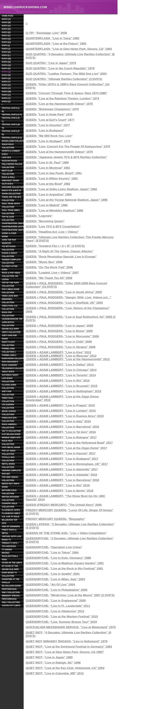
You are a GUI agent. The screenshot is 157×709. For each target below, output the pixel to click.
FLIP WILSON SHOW (11, 434)
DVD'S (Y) (6, 98)
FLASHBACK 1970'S (11, 510)
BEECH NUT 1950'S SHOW (10, 485)
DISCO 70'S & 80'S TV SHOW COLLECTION (11, 192)
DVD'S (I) (6, 45)
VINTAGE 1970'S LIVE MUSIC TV (11, 538)
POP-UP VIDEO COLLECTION (8, 452)
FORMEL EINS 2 (9, 355)
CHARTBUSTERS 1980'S (12, 230)
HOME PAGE (7, 16)
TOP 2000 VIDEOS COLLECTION (10, 479)
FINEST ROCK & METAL (9, 531)
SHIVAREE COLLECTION (12, 187)
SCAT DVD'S (7, 184)
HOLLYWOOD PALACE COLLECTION (12, 166)
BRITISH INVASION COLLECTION (10, 498)
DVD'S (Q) (6, 72)
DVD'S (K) (6, 52)
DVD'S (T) (6, 82)
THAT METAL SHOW (11, 447)
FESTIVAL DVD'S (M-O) (11, 126)
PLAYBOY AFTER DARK (10, 268)
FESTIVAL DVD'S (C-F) (12, 115)
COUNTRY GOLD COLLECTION (9, 505)
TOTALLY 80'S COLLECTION (8, 459)
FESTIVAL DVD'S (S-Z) (12, 138)
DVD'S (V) (6, 88)
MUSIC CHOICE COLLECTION (9, 413)
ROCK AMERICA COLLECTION (9, 426)
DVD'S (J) (6, 49)
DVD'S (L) (6, 55)
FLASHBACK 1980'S (11, 513)
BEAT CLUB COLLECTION (8, 172)
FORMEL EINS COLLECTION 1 (9, 350)
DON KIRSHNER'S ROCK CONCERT (10, 363)
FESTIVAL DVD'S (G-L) (11, 119)
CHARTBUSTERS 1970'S (12, 227)
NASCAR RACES (9, 161)
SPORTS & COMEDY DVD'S (11, 152)
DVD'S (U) (6, 85)
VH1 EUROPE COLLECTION (8, 406)
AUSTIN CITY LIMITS (11, 606)
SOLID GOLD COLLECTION (8, 146)
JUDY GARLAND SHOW (9, 337)
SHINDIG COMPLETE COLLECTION (11, 261)
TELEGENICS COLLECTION (12, 368)
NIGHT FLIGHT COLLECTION (8, 343)
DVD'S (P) (6, 68)
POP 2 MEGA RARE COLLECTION (10, 291)
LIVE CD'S (6, 157)
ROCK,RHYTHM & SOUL (10, 558)
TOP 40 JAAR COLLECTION (8, 218)
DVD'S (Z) (6, 101)
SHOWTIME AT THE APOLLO (10, 581)
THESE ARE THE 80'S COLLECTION (11, 198)
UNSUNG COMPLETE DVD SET (11, 472)
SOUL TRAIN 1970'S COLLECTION (11, 205)
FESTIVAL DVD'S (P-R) (11, 133)
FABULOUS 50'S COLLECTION (9, 419)
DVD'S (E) (6, 32)
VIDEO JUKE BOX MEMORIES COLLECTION (10, 299)
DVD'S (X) (6, 95)
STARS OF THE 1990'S (12, 563)
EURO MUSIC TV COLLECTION (9, 574)
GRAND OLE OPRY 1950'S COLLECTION (11, 330)
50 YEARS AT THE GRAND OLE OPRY (10, 567)
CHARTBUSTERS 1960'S (12, 223)
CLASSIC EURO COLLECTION (9, 386)
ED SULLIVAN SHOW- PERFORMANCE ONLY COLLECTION (11, 589)
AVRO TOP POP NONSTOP (9, 241)
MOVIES (5, 553)
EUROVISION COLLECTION (12, 358)
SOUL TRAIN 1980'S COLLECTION (11, 212)
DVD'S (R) (6, 75)
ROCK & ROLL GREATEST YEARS (10, 179)
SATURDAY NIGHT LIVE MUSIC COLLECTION (10, 378)
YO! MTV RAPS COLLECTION (9, 248)
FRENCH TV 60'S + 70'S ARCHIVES (10, 544)
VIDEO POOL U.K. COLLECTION (10, 307)
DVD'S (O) (6, 65)
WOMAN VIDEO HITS (11, 437)
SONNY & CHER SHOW (9, 235)
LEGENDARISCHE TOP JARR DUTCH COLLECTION (12, 322)
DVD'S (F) (6, 36)
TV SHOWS (7, 549)
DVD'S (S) (6, 78)
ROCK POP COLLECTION (8, 314)
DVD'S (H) (6, 42)
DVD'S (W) (6, 92)
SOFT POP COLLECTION (8, 393)
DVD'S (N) (6, 62)
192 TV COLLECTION (11, 431)
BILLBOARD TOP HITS (9, 521)
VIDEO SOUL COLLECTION (8, 399)
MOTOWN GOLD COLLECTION (9, 492)
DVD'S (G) (6, 39)
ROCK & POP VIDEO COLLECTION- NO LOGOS (11, 276)
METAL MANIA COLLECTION (8, 465)
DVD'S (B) (6, 22)
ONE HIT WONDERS (11, 526)
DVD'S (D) (6, 29)
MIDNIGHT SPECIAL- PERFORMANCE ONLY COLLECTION (11, 599)
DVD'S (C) (6, 26)
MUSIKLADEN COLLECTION (12, 141)
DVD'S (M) (6, 59)
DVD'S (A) (6, 19)
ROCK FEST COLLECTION (8, 442)
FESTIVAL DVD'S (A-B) (11, 109)
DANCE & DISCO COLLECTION (9, 254)
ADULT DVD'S (8, 372)
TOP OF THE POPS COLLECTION (10, 284)
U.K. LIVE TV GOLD (10, 517)
